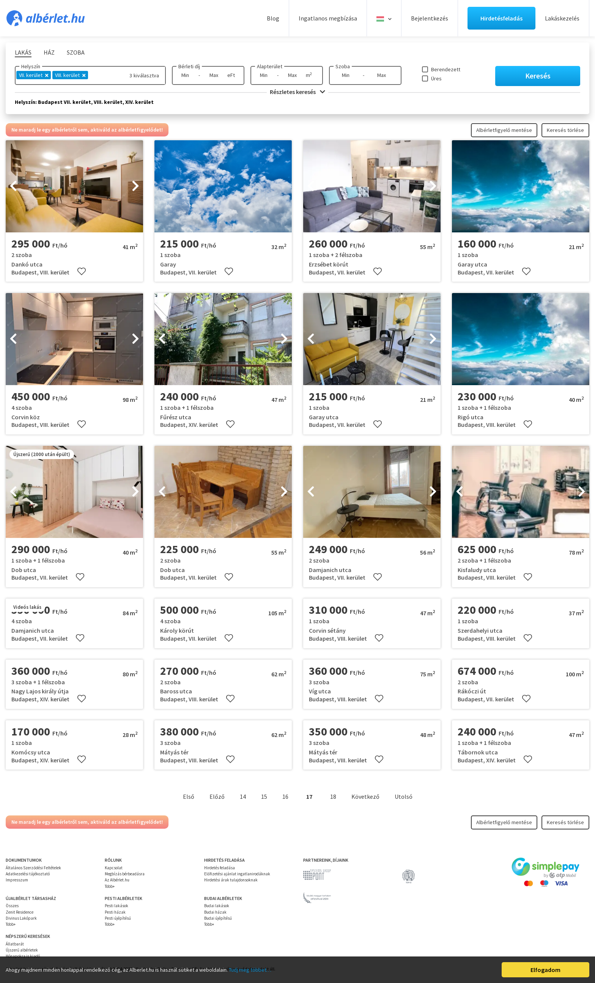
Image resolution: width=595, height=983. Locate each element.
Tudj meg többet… (250, 969)
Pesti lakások (116, 905)
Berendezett (445, 69)
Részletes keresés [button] (297, 92)
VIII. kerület (70, 75)
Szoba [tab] (76, 52)
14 (243, 796)
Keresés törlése (565, 130)
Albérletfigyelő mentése (504, 130)
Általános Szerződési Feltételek (33, 867)
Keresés (538, 75)
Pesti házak (115, 912)
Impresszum (17, 880)
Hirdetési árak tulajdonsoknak (231, 880)
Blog (273, 18)
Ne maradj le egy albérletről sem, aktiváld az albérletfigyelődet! (87, 129)
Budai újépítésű (218, 918)
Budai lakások (216, 905)
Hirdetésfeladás (501, 18)
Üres (436, 78)
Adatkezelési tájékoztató (28, 873)
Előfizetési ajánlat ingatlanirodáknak (237, 873)
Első (188, 796)
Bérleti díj (189, 66)
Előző (217, 796)
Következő (365, 796)
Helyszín (30, 66)
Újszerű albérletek (22, 950)
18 (333, 796)
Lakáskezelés (562, 18)
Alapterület (269, 66)
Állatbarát (15, 944)
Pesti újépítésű (118, 918)
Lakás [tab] (23, 52)
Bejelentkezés (429, 18)
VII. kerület (33, 75)
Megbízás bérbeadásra (125, 873)
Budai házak (215, 912)
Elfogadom (545, 970)
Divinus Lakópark (21, 918)
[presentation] (13, 186)
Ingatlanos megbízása (328, 18)
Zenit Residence (19, 912)
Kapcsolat (114, 867)
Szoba (342, 66)
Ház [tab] (49, 52)
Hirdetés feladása (219, 867)
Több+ (110, 886)
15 (264, 796)
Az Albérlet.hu (117, 880)
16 (285, 796)
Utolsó (403, 796)
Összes (12, 905)
